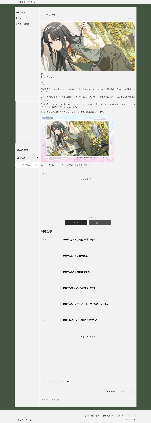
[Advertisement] (88, 355)
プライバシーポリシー (126, 416)
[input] (27, 165)
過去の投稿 (20, 12)
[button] (36, 164)
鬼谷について (21, 18)
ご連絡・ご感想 (22, 24)
